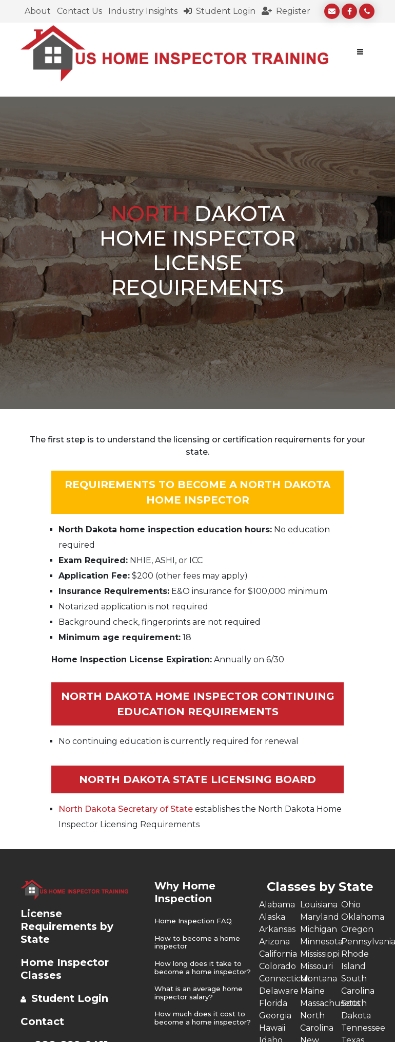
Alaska (272, 917)
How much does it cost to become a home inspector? (202, 1018)
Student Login (219, 11)
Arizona (274, 941)
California (278, 954)
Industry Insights (142, 11)
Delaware (279, 991)
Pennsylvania (361, 941)
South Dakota (356, 1009)
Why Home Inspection (184, 892)
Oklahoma (361, 917)
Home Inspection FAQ (193, 921)
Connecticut (279, 978)
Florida (273, 1003)
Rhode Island (355, 960)
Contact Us (79, 11)
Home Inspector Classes (65, 968)
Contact (42, 1021)
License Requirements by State (67, 926)
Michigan (318, 929)
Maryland (319, 917)
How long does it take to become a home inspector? (202, 968)
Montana (318, 978)
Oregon (357, 929)
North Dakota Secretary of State (125, 809)
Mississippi (320, 954)
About (38, 11)
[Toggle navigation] (360, 53)
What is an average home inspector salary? (198, 993)
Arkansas (277, 929)
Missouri (316, 966)
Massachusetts (320, 1003)
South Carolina (357, 985)
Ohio (351, 904)
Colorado (277, 966)
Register (286, 11)
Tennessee (361, 1028)
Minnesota (320, 941)
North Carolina (316, 1022)
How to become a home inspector (197, 943)
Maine (312, 991)
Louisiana (319, 904)
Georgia (275, 1015)
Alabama (277, 904)
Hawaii (272, 1028)
